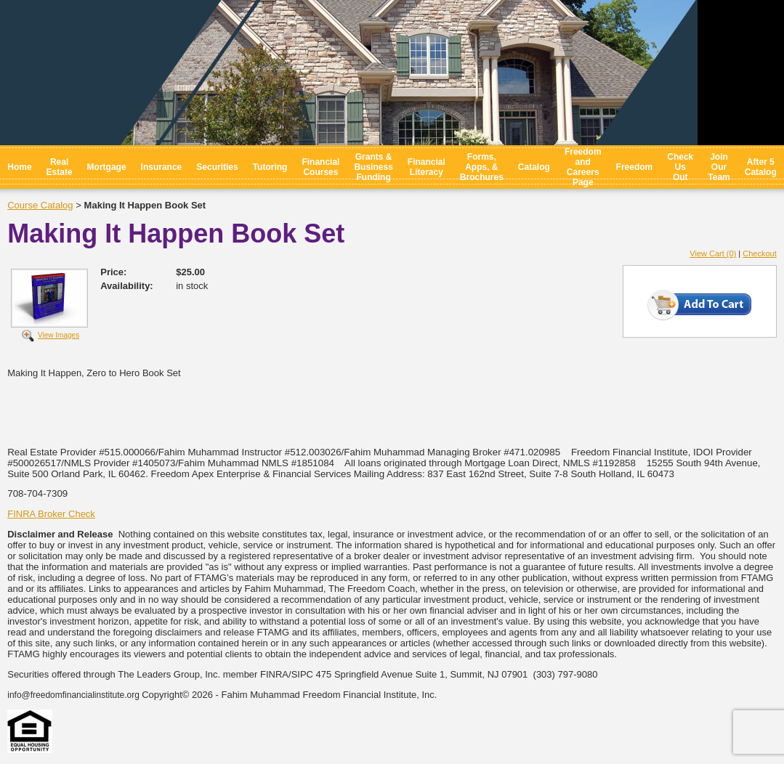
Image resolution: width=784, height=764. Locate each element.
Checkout (759, 253)
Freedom (634, 167)
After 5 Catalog (761, 167)
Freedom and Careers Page (583, 167)
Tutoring (270, 167)
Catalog (534, 167)
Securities (217, 167)
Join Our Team (719, 167)
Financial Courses (320, 167)
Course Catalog (40, 205)
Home (19, 167)
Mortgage (106, 167)
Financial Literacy (426, 167)
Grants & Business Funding (373, 167)
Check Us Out (680, 167)
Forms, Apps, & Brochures (482, 167)
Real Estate (60, 167)
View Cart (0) (713, 253)
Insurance (161, 167)
